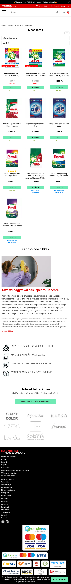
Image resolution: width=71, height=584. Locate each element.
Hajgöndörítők (6, 495)
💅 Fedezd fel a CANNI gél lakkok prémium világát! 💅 (35, 2)
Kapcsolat (4, 462)
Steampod (5, 510)
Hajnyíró (4, 518)
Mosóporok (28, 25)
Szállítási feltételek (8, 479)
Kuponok (4, 459)
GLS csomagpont (7, 487)
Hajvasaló (4, 501)
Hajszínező (5, 507)
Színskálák (5, 482)
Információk (5, 467)
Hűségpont (5, 493)
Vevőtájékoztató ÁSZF (9, 476)
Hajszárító (4, 504)
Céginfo (4, 465)
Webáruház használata (9, 473)
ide (34, 582)
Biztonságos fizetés (8, 490)
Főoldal (4, 25)
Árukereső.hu (57, 566)
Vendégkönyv (6, 485)
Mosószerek (19, 25)
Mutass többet (7, 331)
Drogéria (10, 25)
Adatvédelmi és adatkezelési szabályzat (15, 470)
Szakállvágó (5, 512)
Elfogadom (59, 579)
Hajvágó (4, 515)
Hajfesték (4, 498)
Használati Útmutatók (8, 457)
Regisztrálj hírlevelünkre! (35, 401)
